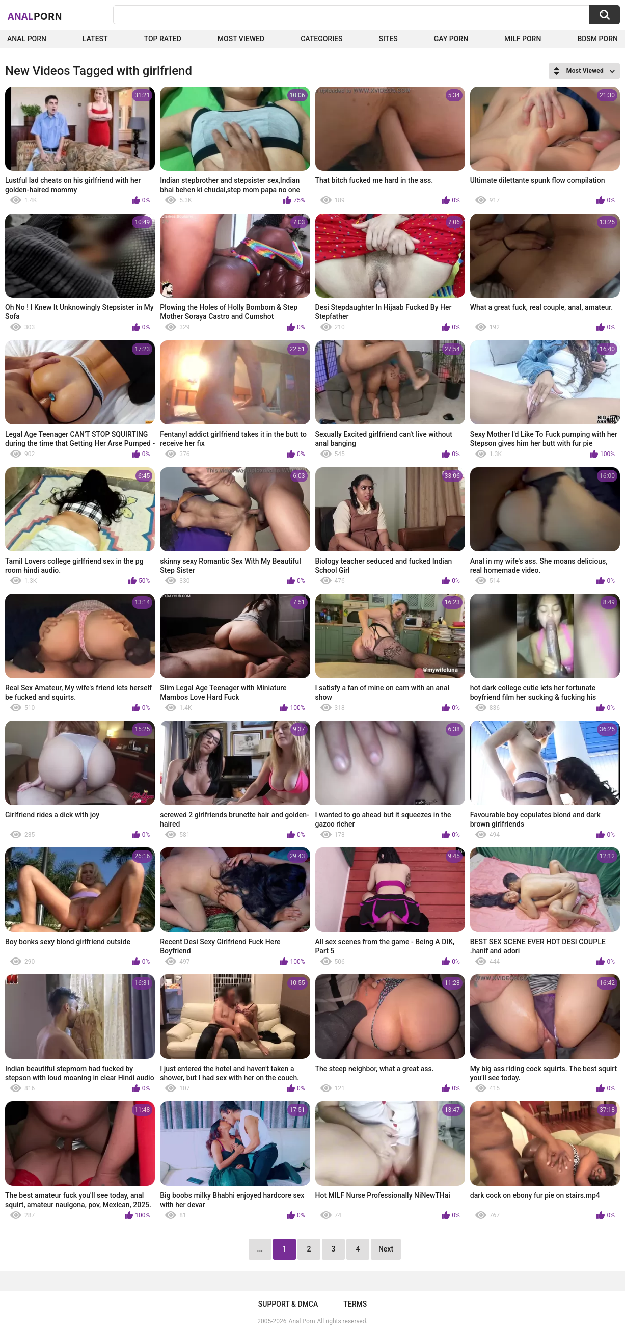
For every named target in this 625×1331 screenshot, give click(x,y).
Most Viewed (241, 39)
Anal (35, 16)
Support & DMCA (288, 1304)
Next (385, 1249)
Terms (355, 1304)
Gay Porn (451, 39)
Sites (388, 39)
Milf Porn (522, 39)
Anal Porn (26, 39)
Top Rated (162, 39)
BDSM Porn (597, 39)
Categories (321, 39)
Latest (95, 39)
